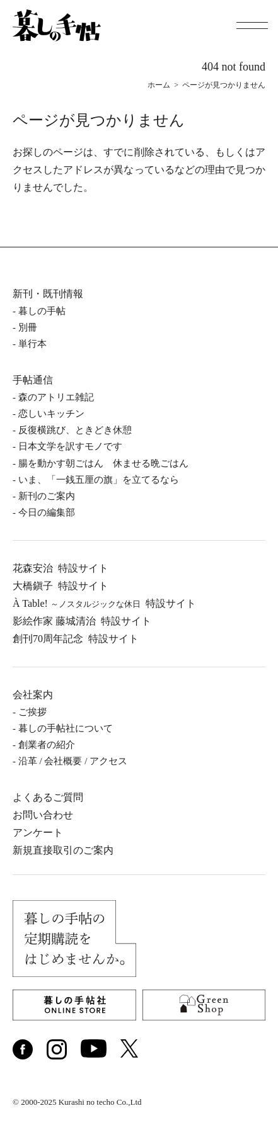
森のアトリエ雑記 (56, 397)
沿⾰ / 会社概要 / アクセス (72, 761)
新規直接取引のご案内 (63, 850)
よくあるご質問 (48, 797)
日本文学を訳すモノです (70, 446)
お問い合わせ (43, 815)
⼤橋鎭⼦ (60, 585)
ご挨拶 (32, 712)
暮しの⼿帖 (42, 311)
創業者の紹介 (46, 745)
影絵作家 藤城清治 (82, 621)
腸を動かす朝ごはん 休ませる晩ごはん (103, 463)
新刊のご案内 (46, 496)
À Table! (104, 603)
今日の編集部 (46, 512)
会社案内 (33, 694)
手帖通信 (33, 380)
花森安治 (60, 568)
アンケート (38, 832)
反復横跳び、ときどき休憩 (75, 430)
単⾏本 (32, 344)
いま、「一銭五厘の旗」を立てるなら (98, 480)
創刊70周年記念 (76, 638)
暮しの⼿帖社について (65, 728)
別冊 (27, 327)
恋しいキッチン (51, 414)
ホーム (159, 85)
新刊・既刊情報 (48, 293)
